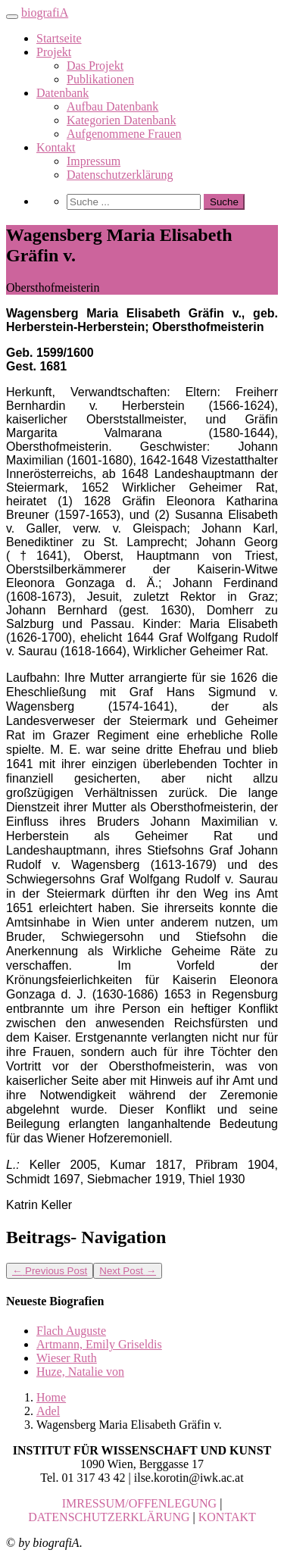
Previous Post (49, 1270)
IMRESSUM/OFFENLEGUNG (139, 1503)
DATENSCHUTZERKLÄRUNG (108, 1517)
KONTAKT (227, 1517)
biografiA (44, 12)
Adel (48, 1410)
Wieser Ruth (66, 1357)
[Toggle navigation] (12, 16)
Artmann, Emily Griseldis (99, 1344)
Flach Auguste (71, 1330)
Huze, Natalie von (80, 1371)
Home (51, 1397)
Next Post (127, 1270)
